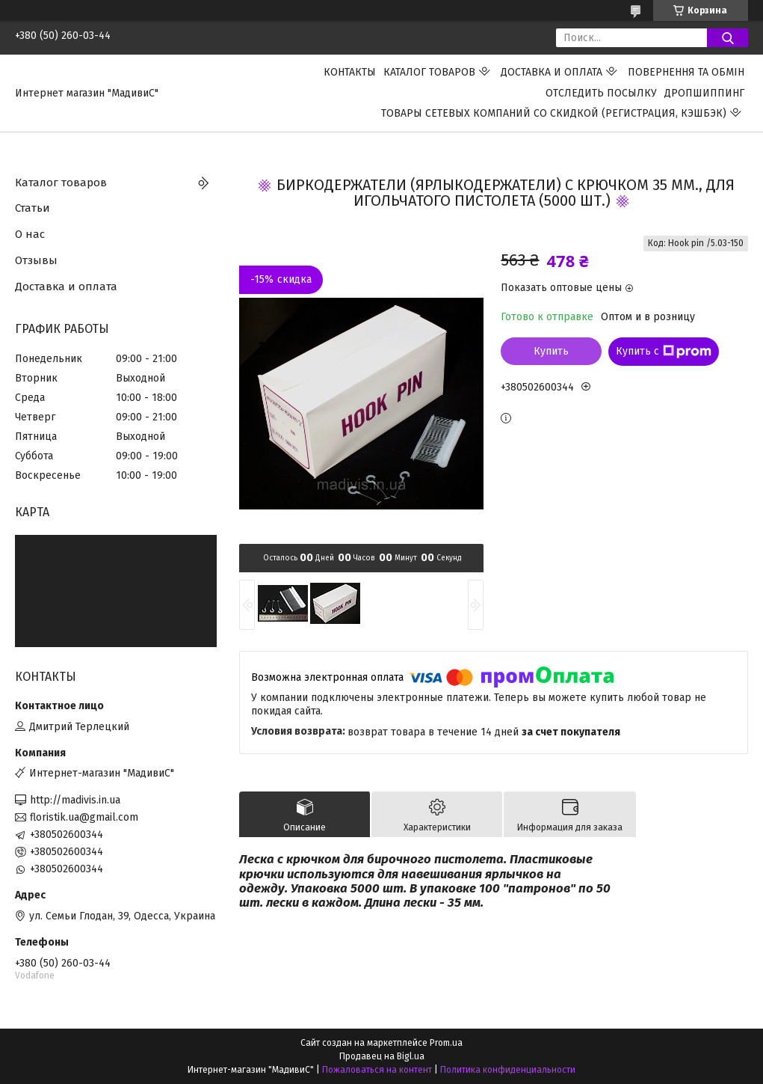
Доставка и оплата (551, 72)
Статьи (32, 208)
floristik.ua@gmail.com (84, 817)
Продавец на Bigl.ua (381, 1056)
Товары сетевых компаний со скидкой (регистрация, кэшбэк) (553, 113)
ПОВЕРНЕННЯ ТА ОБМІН (686, 72)
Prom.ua (446, 1043)
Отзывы (36, 260)
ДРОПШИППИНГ (704, 93)
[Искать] (727, 37)
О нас (30, 234)
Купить (551, 351)
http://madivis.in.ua (75, 800)
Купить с (663, 351)
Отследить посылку (601, 93)
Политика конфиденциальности (507, 1070)
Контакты (350, 72)
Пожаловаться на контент (377, 1070)
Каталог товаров (429, 72)
